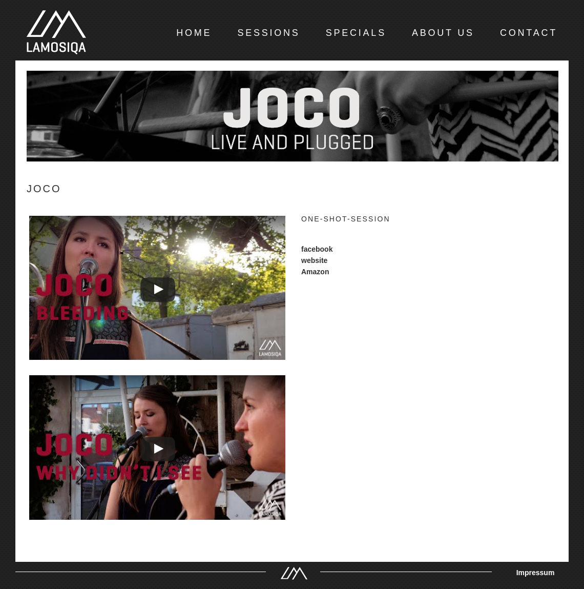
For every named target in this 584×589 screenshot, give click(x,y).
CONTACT (528, 33)
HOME (194, 33)
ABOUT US (443, 33)
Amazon (315, 272)
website (314, 260)
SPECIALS (356, 33)
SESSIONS (268, 33)
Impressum (535, 572)
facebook (316, 249)
